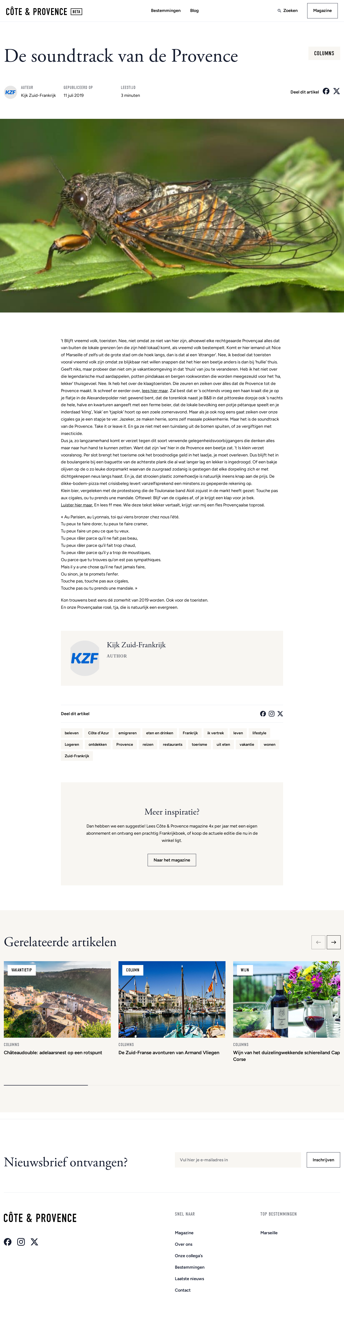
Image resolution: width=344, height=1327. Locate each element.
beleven (72, 734)
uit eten (223, 746)
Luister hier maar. (77, 506)
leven (238, 734)
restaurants (172, 746)
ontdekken (98, 746)
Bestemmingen (166, 11)
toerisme (199, 746)
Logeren (72, 746)
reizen (148, 746)
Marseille (269, 1232)
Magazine (321, 11)
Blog (194, 11)
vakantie (247, 746)
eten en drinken (159, 734)
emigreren (127, 734)
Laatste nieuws (189, 1278)
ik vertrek (215, 734)
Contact (183, 1290)
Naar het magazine (172, 861)
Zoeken (289, 11)
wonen (269, 746)
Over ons (183, 1244)
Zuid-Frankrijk (77, 757)
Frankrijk (190, 734)
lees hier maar (155, 392)
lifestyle (259, 734)
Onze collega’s (189, 1255)
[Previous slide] (318, 944)
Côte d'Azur (98, 734)
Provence (124, 746)
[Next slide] (334, 944)
